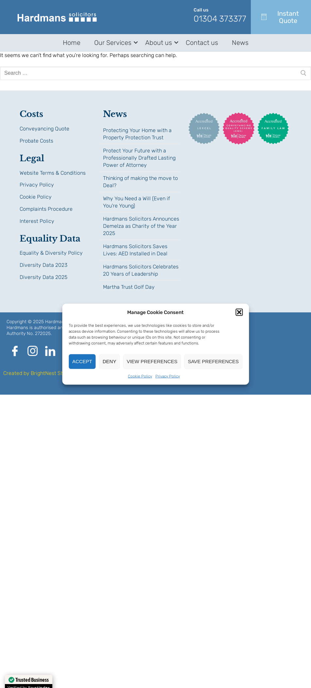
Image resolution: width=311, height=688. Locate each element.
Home (71, 43)
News (240, 43)
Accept (82, 361)
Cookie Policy (140, 376)
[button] (239, 312)
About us (159, 43)
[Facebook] (15, 352)
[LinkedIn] (50, 352)
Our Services (114, 43)
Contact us (202, 43)
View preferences (152, 361)
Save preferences (213, 361)
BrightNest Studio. (52, 373)
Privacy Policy (167, 376)
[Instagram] (32, 352)
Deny (109, 361)
